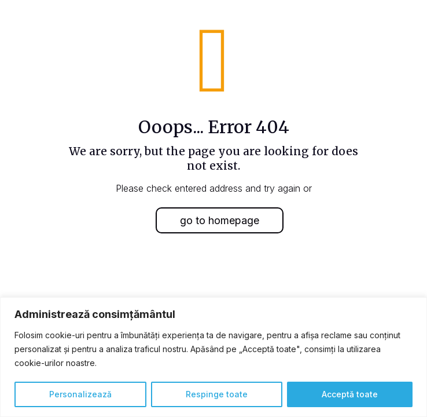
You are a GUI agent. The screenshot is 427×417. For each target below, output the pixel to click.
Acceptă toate (350, 394)
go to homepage (219, 220)
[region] (213, 357)
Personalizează (80, 394)
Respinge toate (217, 394)
